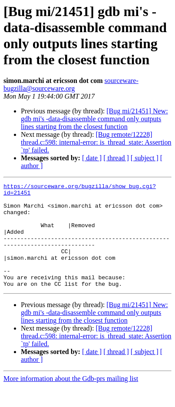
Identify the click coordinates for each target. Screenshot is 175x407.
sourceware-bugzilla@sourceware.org (71, 84)
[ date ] (92, 158)
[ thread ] (116, 158)
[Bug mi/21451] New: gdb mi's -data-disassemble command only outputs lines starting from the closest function (94, 118)
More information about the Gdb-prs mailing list (70, 399)
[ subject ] (144, 158)
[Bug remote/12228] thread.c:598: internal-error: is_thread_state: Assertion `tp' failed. (96, 142)
